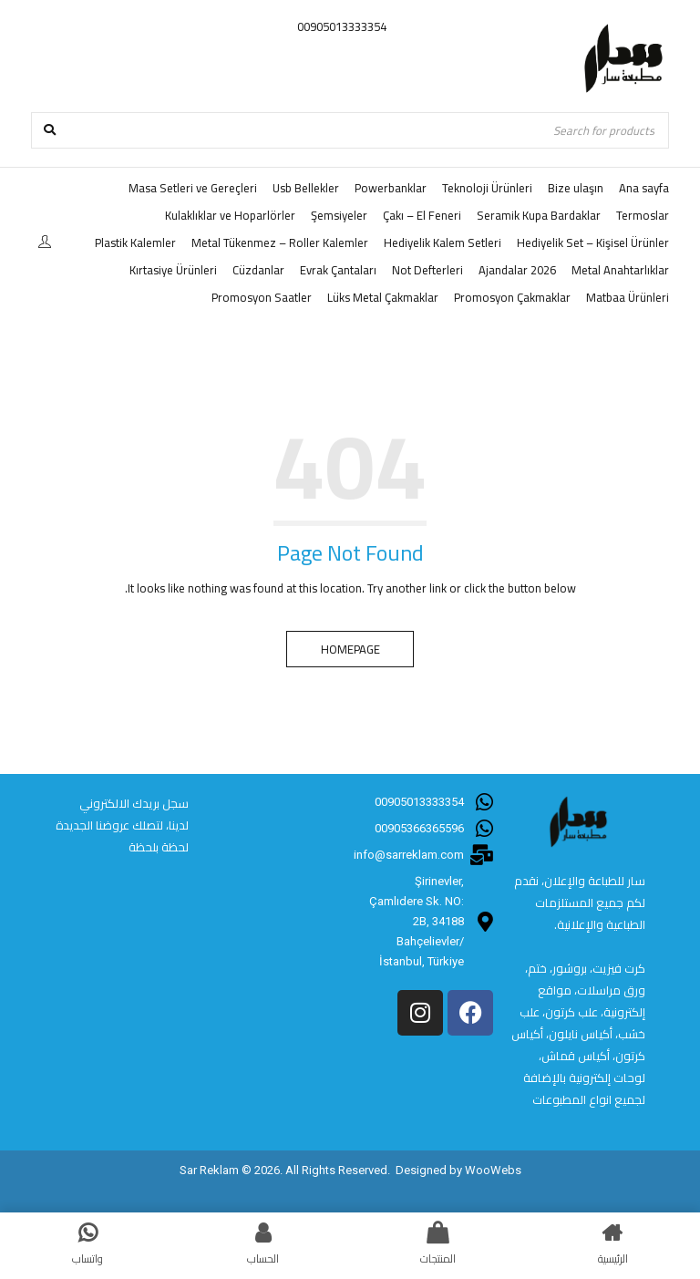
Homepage (350, 649)
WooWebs (493, 1170)
